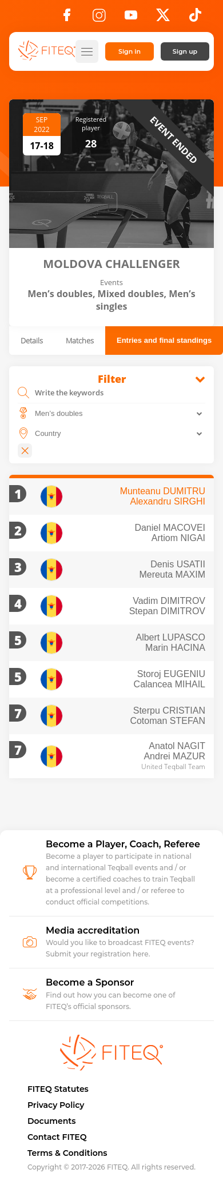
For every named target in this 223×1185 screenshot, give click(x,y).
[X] (163, 18)
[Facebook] (67, 18)
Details (32, 340)
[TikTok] (195, 18)
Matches (80, 340)
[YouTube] (131, 18)
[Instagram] (99, 18)
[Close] (25, 450)
